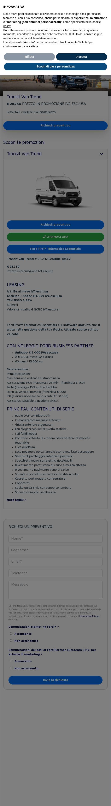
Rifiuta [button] (29, 56)
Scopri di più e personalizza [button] (55, 66)
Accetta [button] (81, 56)
